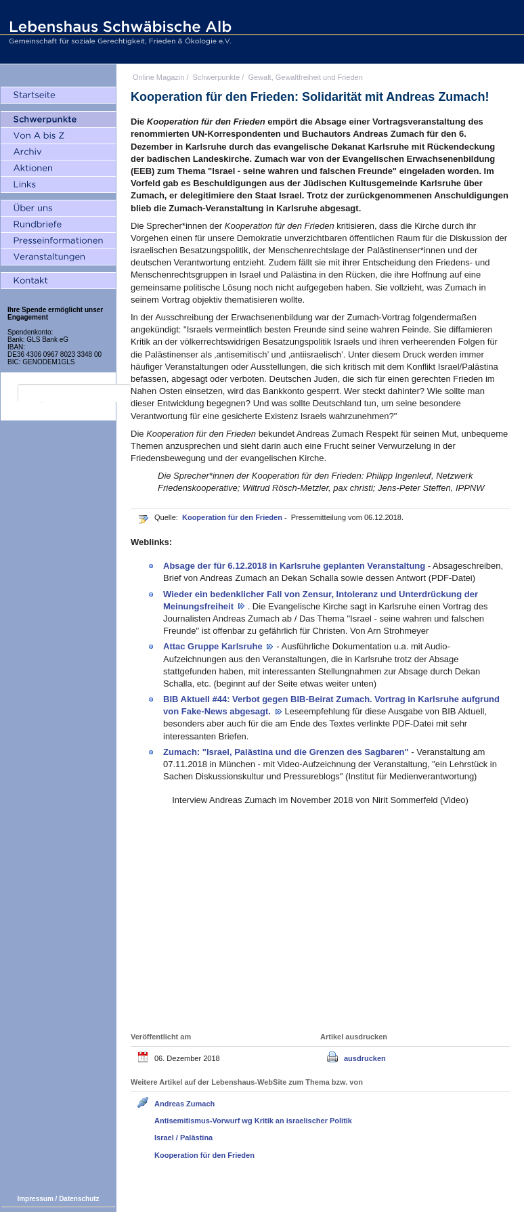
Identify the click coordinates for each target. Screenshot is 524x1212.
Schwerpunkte (216, 77)
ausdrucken (365, 1058)
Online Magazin (158, 77)
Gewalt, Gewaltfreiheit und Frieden (305, 77)
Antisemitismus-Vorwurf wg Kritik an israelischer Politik (253, 1121)
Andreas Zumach (184, 1104)
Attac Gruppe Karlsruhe (214, 646)
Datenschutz (79, 1199)
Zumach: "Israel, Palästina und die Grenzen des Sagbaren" (287, 752)
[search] (74, 393)
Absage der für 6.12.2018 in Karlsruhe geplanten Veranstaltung (295, 566)
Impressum (35, 1199)
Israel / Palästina (183, 1137)
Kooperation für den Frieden (233, 517)
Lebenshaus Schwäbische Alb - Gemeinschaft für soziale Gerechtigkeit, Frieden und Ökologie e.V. (118, 32)
